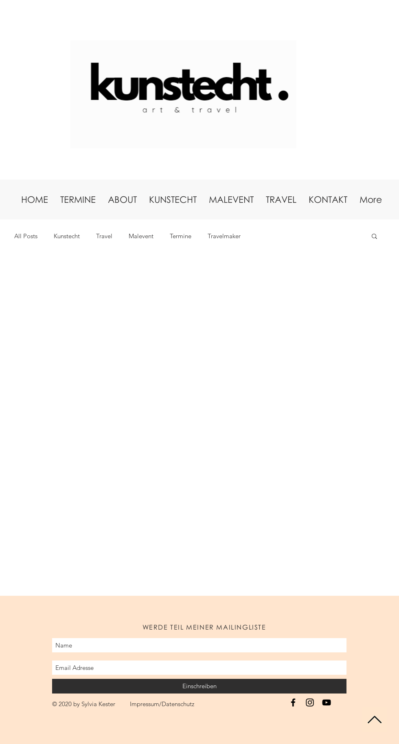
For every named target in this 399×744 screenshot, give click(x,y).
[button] (374, 237)
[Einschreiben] (199, 686)
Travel (104, 236)
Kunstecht (67, 236)
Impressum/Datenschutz (162, 704)
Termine (180, 236)
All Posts (25, 236)
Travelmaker (224, 236)
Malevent (141, 236)
